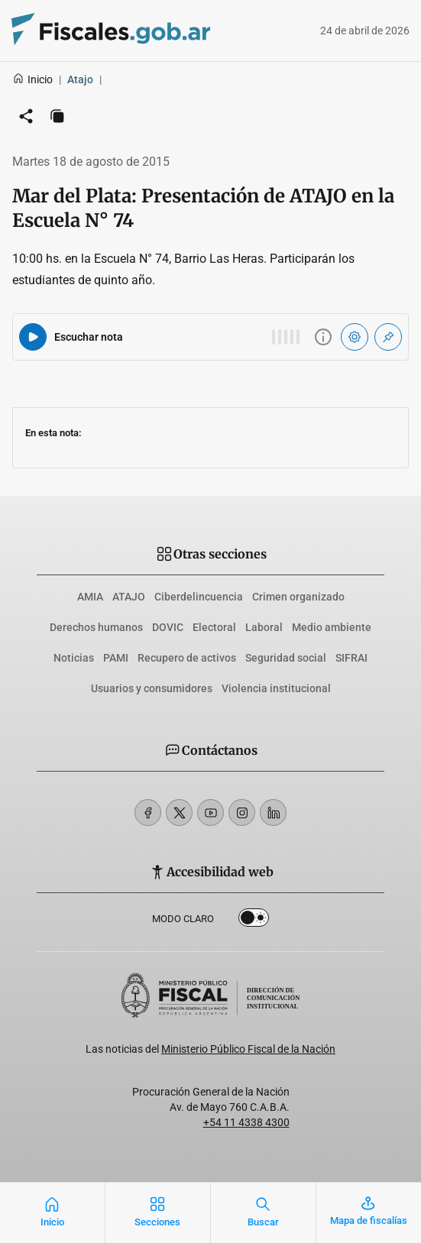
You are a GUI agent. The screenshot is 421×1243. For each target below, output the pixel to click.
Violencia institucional (276, 688)
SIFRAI (351, 658)
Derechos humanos (96, 627)
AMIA (90, 597)
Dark (253, 920)
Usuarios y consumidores (151, 688)
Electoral (214, 627)
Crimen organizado (298, 597)
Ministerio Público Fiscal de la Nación (248, 1049)
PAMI (115, 658)
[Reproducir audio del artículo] (33, 337)
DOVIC (167, 627)
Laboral (264, 627)
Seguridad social (285, 658)
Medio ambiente (331, 627)
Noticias (73, 658)
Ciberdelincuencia (198, 597)
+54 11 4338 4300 (246, 1122)
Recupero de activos (187, 658)
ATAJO (128, 597)
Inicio (32, 79)
